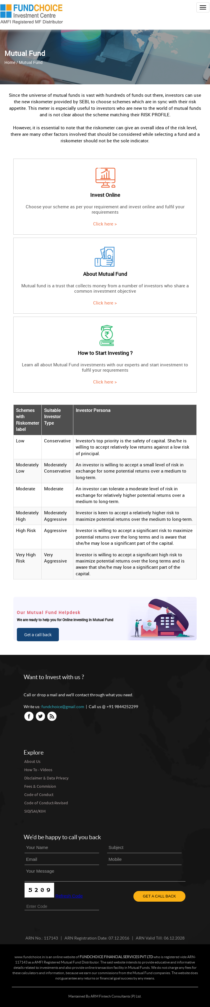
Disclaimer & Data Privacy (46, 777)
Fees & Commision (40, 786)
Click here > (105, 224)
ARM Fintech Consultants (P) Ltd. (116, 996)
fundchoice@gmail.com (62, 706)
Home (9, 62)
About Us (32, 761)
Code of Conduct (39, 794)
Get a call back (37, 634)
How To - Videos (38, 769)
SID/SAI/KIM (35, 810)
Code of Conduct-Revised (46, 802)
